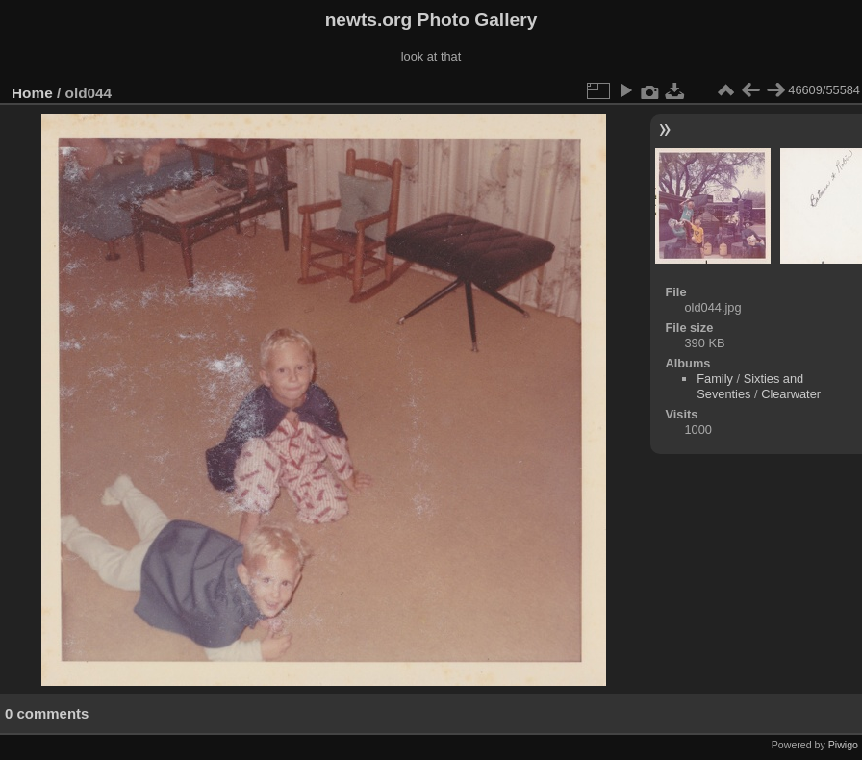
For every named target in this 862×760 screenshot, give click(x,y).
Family (715, 378)
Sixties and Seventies (750, 386)
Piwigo (843, 744)
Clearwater (791, 394)
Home (32, 93)
